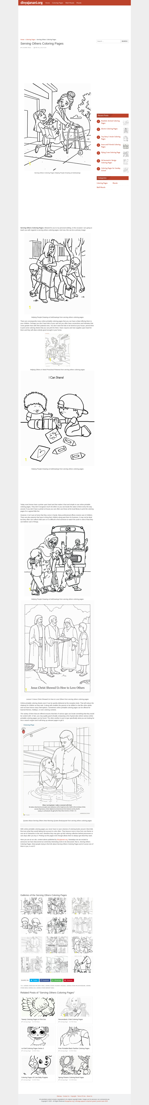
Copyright (73, 1096)
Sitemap (59, 1096)
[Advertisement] (75, 22)
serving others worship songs (45, 988)
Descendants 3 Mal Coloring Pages (70, 1019)
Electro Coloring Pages (109, 129)
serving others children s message (55, 985)
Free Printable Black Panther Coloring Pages (73, 1048)
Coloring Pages (57, 3)
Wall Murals (69, 3)
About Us (89, 1096)
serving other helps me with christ (34, 985)
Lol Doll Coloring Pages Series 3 (32, 1048)
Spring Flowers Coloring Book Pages (71, 1077)
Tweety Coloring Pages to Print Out (33, 1019)
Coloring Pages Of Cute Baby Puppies (34, 1077)
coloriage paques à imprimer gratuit (85, 1101)
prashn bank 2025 (102, 1101)
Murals (78, 3)
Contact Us (66, 1096)
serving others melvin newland (76, 985)
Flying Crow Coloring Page (110, 152)
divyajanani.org (32, 3)
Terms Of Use (81, 1096)
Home (47, 3)
